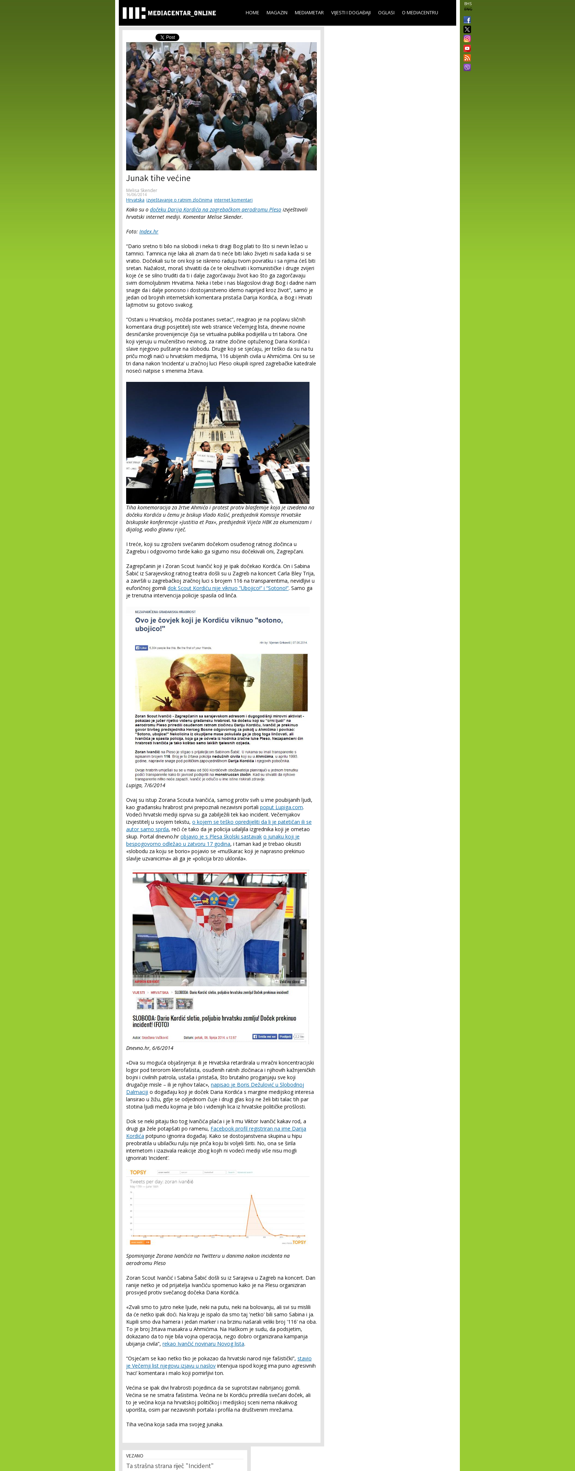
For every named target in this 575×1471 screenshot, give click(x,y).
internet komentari (233, 200)
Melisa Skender (141, 190)
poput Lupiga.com (281, 807)
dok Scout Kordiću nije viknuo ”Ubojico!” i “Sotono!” (228, 588)
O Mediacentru (420, 12)
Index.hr (148, 231)
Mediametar (309, 12)
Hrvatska (135, 200)
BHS (468, 3)
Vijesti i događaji (351, 12)
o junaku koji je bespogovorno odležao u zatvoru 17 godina (213, 840)
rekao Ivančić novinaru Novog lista (203, 1343)
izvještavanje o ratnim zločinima (179, 200)
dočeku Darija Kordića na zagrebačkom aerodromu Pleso (215, 209)
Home (252, 12)
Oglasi (386, 12)
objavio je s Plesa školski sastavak (221, 836)
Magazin (277, 12)
